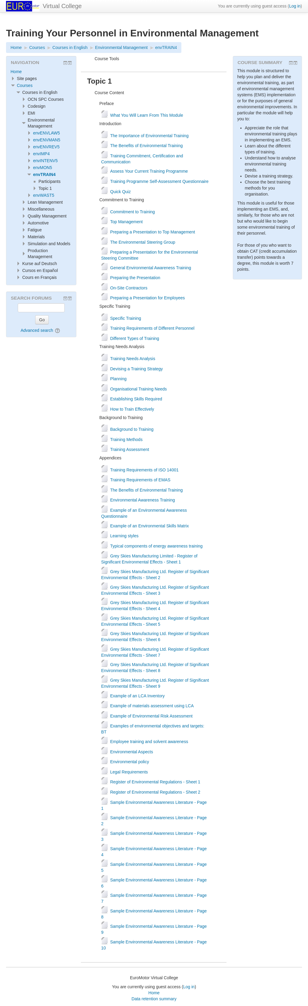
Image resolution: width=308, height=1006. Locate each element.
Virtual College (62, 6)
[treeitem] (41, 72)
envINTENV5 (45, 160)
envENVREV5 (46, 146)
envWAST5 (43, 195)
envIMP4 (41, 153)
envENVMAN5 (46, 139)
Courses (24, 85)
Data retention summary (153, 998)
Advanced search (36, 330)
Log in (294, 6)
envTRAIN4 (44, 174)
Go (42, 319)
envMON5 (42, 167)
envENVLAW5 (46, 133)
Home (16, 71)
